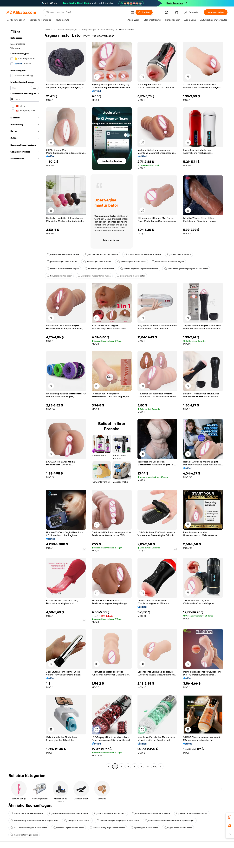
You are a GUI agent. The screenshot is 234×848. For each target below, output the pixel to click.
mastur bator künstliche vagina (168, 261)
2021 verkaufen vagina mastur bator (29, 827)
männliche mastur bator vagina (63, 254)
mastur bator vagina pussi (24, 835)
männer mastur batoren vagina (63, 268)
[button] (132, 12)
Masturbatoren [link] (126, 29)
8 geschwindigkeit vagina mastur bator (68, 813)
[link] (230, 817)
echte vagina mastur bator (97, 261)
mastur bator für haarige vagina (27, 813)
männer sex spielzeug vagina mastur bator (118, 820)
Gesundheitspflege (67, 29)
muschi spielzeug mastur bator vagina (151, 813)
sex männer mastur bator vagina (101, 254)
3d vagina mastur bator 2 (77, 820)
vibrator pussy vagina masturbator (107, 827)
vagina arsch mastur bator (178, 827)
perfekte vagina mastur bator (62, 261)
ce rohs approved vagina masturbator (139, 268)
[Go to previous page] (108, 766)
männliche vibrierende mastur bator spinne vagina (170, 820)
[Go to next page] (160, 766)
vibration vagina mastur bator (68, 827)
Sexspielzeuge (88, 29)
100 (154, 766)
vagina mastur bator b (179, 254)
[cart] (177, 13)
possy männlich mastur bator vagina (142, 254)
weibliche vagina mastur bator (191, 813)
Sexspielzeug (107, 29)
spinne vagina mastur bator (131, 261)
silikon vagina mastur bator (131, 276)
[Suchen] (144, 12)
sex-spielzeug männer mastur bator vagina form (34, 820)
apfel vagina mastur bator (144, 827)
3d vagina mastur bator (59, 276)
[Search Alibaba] (87, 12)
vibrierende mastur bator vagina (94, 276)
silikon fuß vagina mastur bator (110, 813)
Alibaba (48, 29)
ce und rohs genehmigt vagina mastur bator (186, 268)
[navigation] (24, 398)
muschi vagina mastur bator (99, 268)
